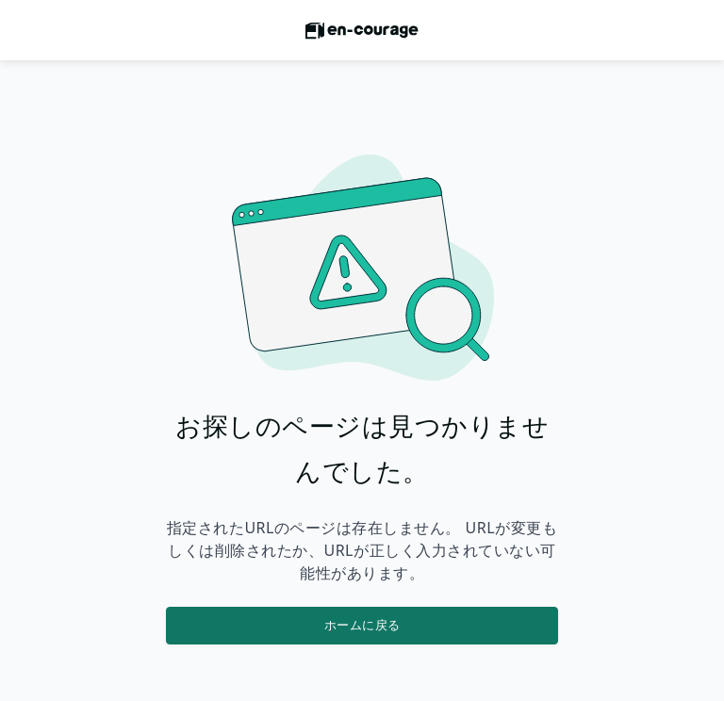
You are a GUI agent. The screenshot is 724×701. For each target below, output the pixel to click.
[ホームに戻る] (362, 35)
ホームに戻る (362, 624)
